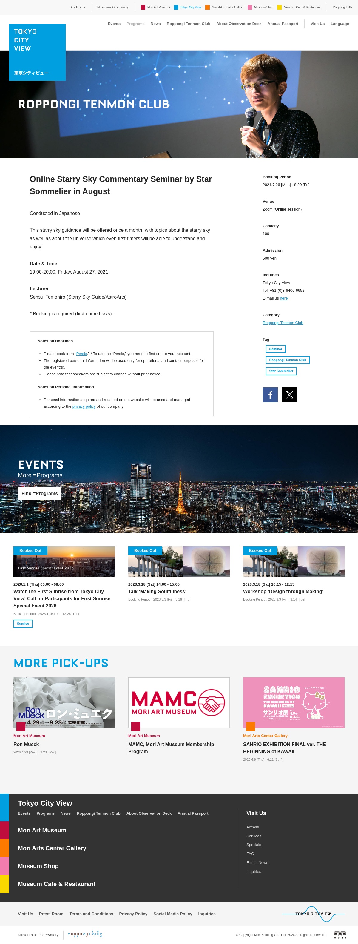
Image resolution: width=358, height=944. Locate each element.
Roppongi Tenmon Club (188, 24)
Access (252, 827)
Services (253, 836)
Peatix (81, 353)
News (156, 24)
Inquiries (253, 871)
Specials (253, 844)
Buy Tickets (77, 7)
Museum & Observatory (113, 7)
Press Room (51, 913)
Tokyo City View (190, 7)
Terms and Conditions (91, 913)
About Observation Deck (239, 24)
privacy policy (84, 406)
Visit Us (318, 24)
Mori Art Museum (158, 7)
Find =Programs (39, 493)
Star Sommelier (281, 371)
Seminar (275, 349)
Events (114, 24)
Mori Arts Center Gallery (228, 7)
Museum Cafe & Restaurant (302, 7)
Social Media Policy (173, 913)
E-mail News (257, 862)
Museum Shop (263, 7)
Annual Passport (283, 24)
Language (340, 24)
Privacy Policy (133, 913)
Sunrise (23, 623)
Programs (135, 24)
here (284, 298)
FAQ (250, 853)
